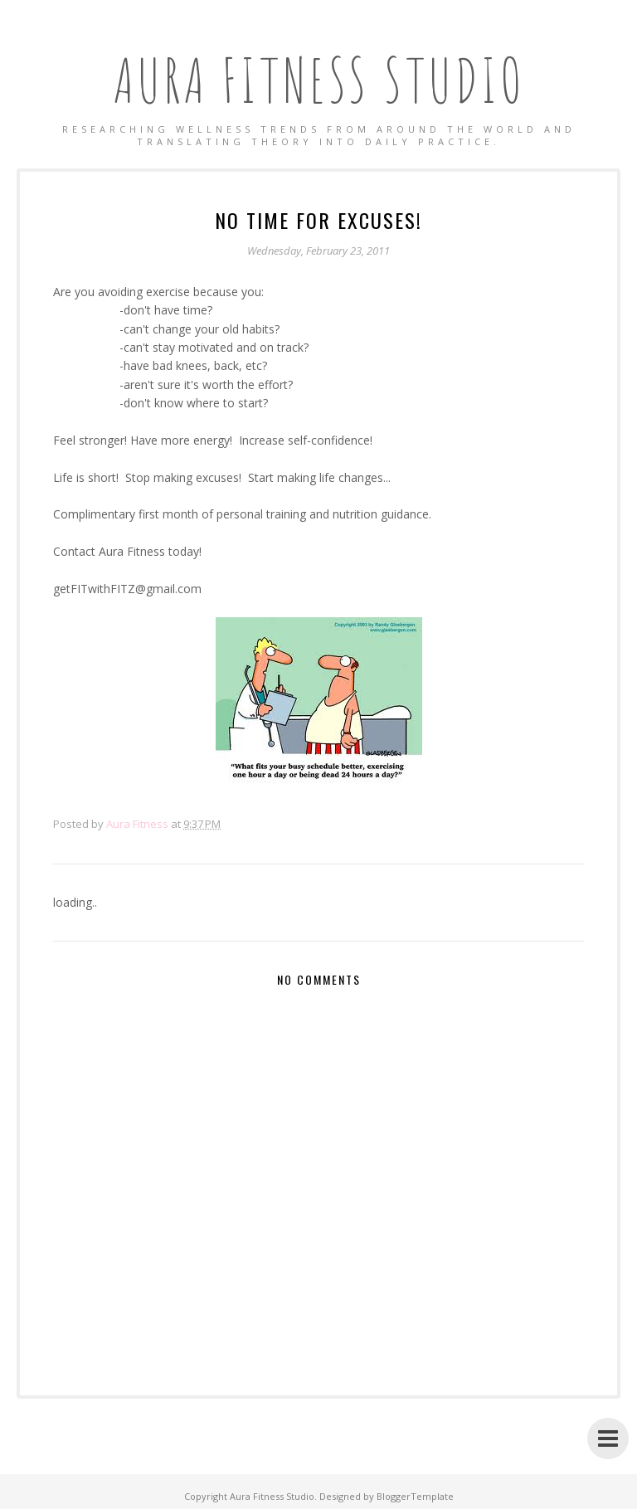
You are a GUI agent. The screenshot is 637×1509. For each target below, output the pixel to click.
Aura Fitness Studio (319, 79)
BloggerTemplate (415, 1496)
